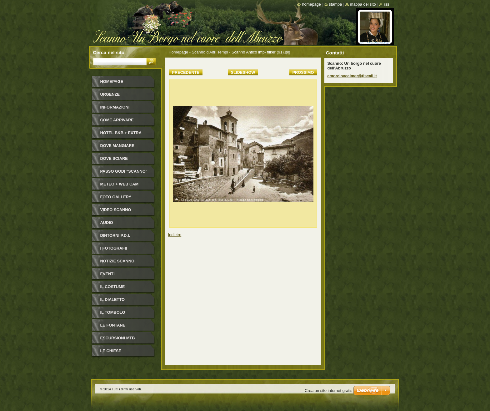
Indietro (175, 234)
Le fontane (113, 325)
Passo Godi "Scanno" (124, 171)
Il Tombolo (112, 312)
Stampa (335, 4)
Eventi (107, 273)
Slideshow (243, 72)
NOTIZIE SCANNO (117, 261)
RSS (386, 4)
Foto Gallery (116, 197)
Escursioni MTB (117, 338)
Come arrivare (117, 120)
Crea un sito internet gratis (328, 390)
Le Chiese (111, 350)
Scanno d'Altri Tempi (210, 52)
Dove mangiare (117, 145)
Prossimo (303, 72)
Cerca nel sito (109, 52)
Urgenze (110, 94)
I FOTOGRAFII (113, 248)
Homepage (178, 52)
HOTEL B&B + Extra (121, 132)
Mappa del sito (363, 4)
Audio (106, 222)
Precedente (185, 72)
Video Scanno (115, 209)
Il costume (112, 286)
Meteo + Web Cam (119, 184)
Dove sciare (114, 158)
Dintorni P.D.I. (115, 235)
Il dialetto (112, 299)
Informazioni (115, 107)
